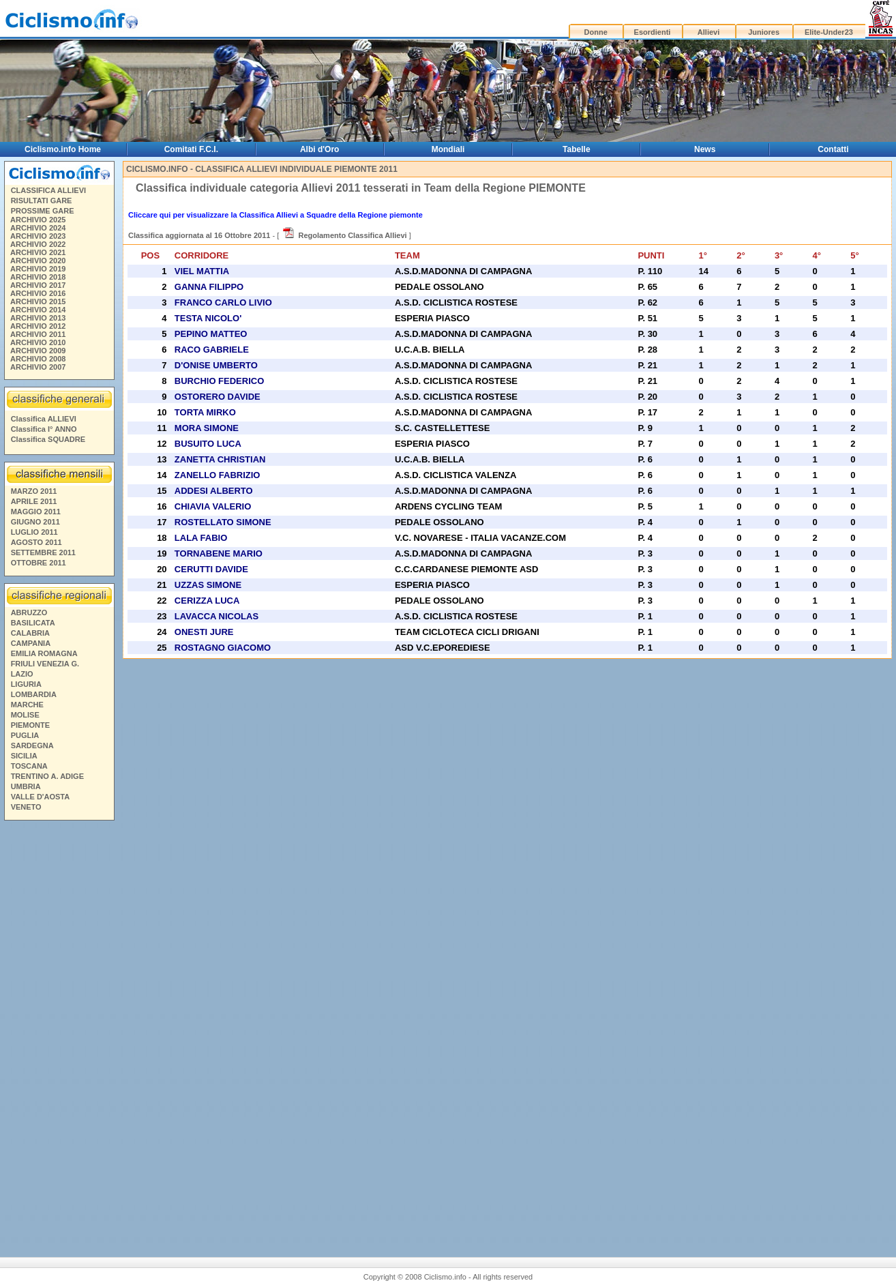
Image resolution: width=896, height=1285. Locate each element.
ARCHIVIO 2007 (37, 367)
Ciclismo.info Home (63, 149)
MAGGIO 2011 (36, 511)
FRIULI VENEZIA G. (45, 664)
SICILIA (24, 756)
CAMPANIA (30, 643)
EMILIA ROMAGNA (44, 653)
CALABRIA (30, 633)
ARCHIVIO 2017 (37, 285)
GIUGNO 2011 (35, 522)
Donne (596, 32)
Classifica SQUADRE (48, 439)
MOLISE (25, 715)
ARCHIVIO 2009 (37, 350)
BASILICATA (33, 623)
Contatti (833, 149)
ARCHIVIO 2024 (37, 228)
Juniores (763, 32)
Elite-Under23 (829, 32)
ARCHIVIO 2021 (37, 252)
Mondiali (448, 149)
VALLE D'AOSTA (40, 797)
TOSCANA (29, 766)
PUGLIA (25, 735)
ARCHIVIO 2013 (37, 318)
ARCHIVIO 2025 (37, 220)
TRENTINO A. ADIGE (47, 776)
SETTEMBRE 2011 (43, 552)
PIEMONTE (30, 725)
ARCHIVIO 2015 (37, 301)
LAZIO (22, 674)
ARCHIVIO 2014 (37, 310)
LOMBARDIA (34, 694)
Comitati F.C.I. (191, 149)
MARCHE (27, 704)
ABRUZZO (29, 612)
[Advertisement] (58, 1033)
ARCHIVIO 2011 (37, 334)
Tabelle (576, 149)
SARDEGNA (32, 745)
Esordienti (652, 32)
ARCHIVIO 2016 (37, 293)
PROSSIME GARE (42, 211)
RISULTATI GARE (41, 200)
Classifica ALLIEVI (43, 419)
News (704, 149)
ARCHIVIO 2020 (37, 260)
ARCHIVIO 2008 (37, 359)
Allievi (708, 32)
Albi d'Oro (320, 149)
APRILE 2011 (34, 501)
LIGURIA (26, 684)
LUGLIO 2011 (34, 532)
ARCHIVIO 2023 (37, 236)
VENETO (26, 807)
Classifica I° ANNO (44, 429)
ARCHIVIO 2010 (37, 342)
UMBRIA (26, 786)
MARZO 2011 (34, 491)
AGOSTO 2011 (36, 542)
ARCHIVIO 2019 (37, 269)
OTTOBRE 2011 (38, 563)
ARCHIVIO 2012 (37, 326)
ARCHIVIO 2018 (37, 277)
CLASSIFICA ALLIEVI (48, 190)
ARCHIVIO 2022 (37, 244)
